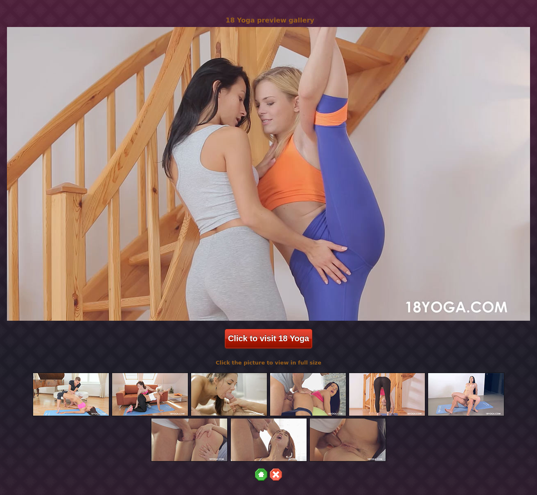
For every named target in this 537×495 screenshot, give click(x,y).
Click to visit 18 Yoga (268, 338)
